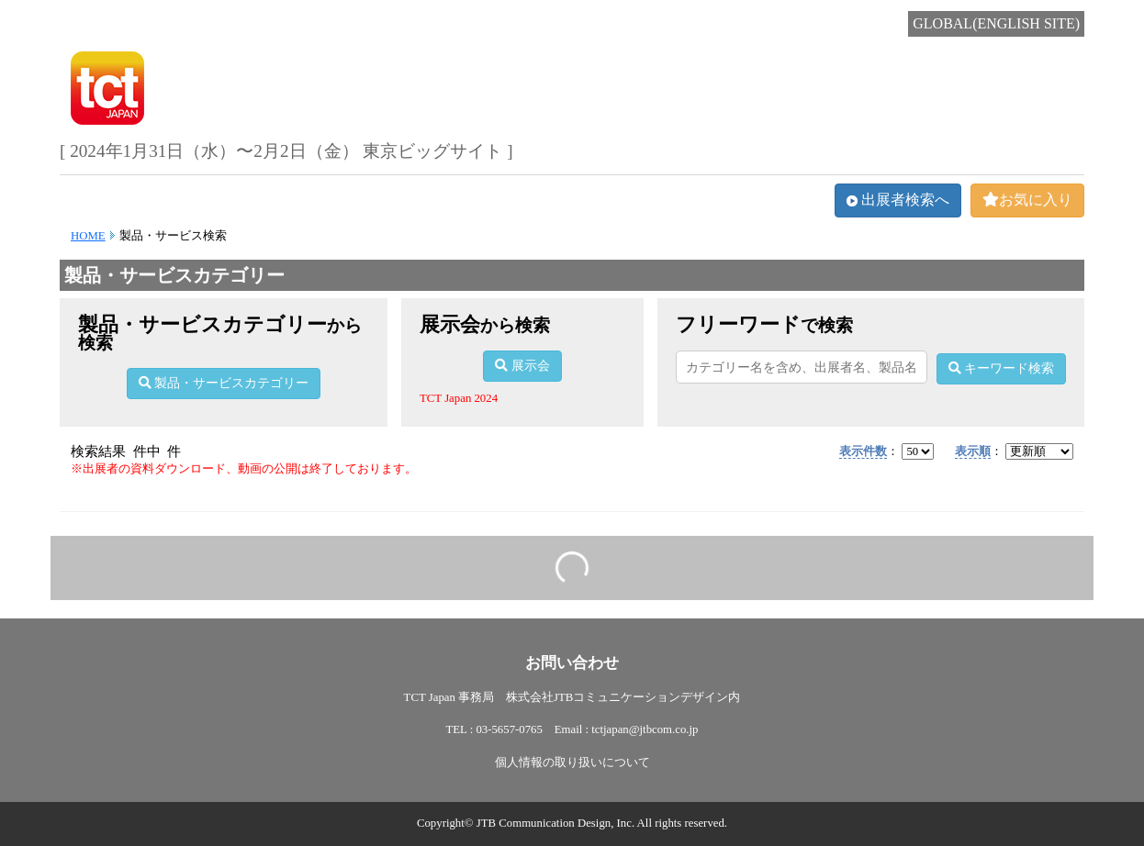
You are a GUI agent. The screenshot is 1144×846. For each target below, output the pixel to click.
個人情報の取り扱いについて (572, 762)
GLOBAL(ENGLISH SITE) (996, 23)
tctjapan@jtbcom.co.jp (644, 729)
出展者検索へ (898, 199)
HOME (88, 235)
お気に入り (1027, 199)
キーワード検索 (1001, 368)
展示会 (522, 366)
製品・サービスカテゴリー (224, 383)
